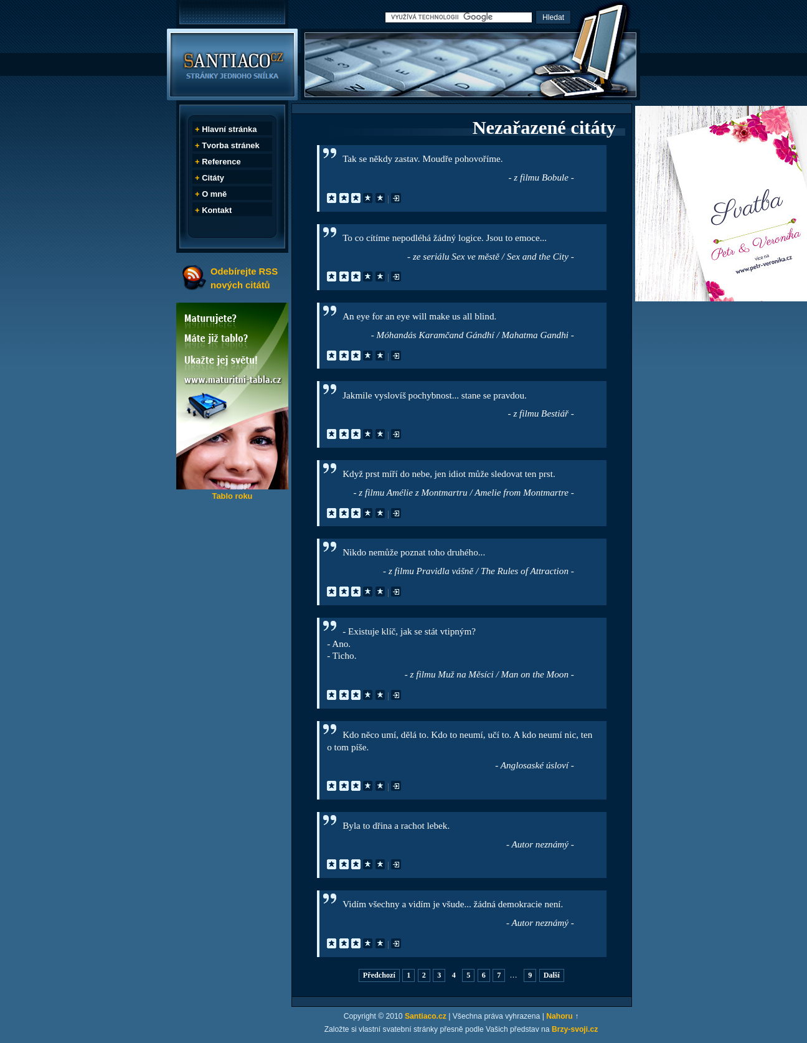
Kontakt (217, 210)
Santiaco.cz (425, 1016)
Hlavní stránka (229, 129)
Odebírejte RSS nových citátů (244, 278)
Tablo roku (232, 496)
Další (552, 975)
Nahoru (559, 1016)
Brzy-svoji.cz (575, 1029)
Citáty (213, 177)
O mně (214, 194)
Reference (221, 161)
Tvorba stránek (231, 145)
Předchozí (379, 975)
